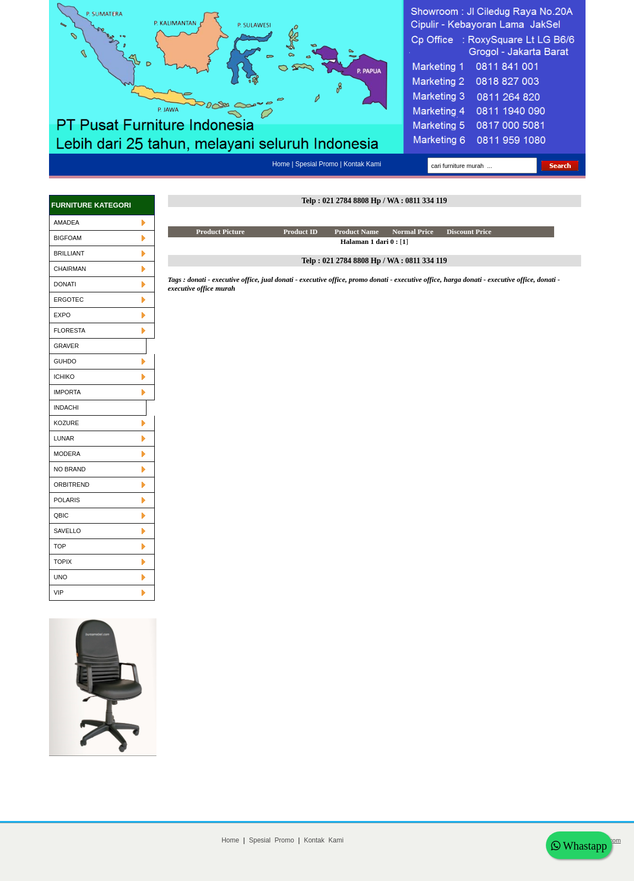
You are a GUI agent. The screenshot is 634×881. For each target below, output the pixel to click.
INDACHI (66, 407)
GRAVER (66, 345)
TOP (99, 546)
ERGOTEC (99, 299)
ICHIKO (99, 376)
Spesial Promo (271, 840)
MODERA (99, 453)
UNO (99, 577)
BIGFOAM (99, 238)
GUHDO (99, 361)
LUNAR (99, 438)
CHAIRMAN (99, 268)
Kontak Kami (324, 840)
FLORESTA (99, 330)
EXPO (99, 315)
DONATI (99, 284)
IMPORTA (99, 392)
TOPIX (99, 561)
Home (230, 840)
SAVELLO (99, 530)
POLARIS (99, 500)
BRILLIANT (99, 253)
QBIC (99, 515)
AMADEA (99, 222)
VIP (99, 592)
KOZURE (99, 423)
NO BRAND (99, 469)
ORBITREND (99, 484)
